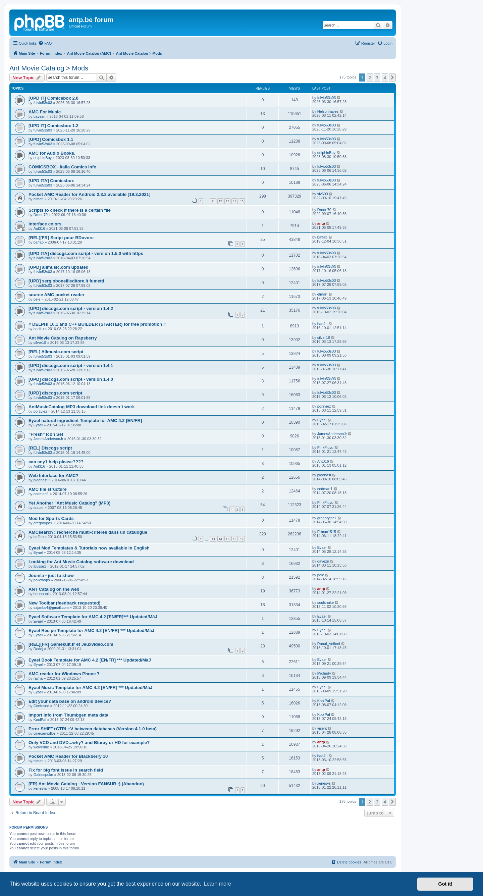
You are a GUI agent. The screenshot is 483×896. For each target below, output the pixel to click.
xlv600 (322, 194)
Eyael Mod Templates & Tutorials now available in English (89, 547)
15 (242, 201)
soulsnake (325, 602)
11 (213, 201)
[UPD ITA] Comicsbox (51, 180)
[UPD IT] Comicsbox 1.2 (53, 125)
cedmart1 (41, 494)
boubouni (41, 594)
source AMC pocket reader (57, 294)
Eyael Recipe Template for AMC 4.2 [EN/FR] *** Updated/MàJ (91, 630)
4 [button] (385, 77)
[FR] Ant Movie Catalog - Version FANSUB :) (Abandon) (86, 783)
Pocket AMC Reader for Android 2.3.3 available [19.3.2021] (89, 194)
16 (234, 539)
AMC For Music (45, 111)
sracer (39, 508)
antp (321, 223)
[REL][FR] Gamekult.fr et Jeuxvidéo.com (71, 644)
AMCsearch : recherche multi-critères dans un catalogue (88, 532)
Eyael (38, 425)
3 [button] (377, 77)
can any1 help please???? (56, 461)
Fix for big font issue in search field (66, 770)
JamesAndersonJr (48, 439)
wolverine (41, 747)
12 (220, 201)
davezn (39, 116)
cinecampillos (45, 733)
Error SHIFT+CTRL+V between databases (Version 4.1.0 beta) (93, 728)
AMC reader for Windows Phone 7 (64, 673)
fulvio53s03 (43, 103)
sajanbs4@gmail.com (51, 607)
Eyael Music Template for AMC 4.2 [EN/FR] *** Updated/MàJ (90, 687)
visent (322, 728)
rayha (38, 678)
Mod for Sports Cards (51, 518)
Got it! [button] (445, 884)
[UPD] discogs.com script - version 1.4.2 (71, 308)
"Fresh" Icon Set (46, 434)
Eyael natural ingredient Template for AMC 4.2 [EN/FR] (85, 420)
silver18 (40, 342)
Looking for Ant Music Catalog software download (81, 561)
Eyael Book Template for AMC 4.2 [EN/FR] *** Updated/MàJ (90, 660)
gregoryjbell (43, 523)
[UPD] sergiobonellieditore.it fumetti (66, 280)
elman (39, 199)
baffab (39, 242)
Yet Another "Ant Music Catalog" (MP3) (69, 503)
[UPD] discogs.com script (55, 393)
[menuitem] (45, 43)
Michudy (324, 673)
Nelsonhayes (328, 111)
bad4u (39, 329)
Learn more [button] (217, 884)
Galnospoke (43, 775)
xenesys (40, 788)
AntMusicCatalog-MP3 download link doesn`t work (82, 406)
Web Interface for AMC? (53, 475)
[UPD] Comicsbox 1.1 (51, 139)
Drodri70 (41, 215)
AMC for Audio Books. (52, 153)
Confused (41, 706)
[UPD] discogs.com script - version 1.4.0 (71, 379)
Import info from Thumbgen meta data (68, 715)
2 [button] (370, 77)
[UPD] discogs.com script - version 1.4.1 (71, 365)
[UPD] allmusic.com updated (59, 267)
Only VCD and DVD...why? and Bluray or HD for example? (89, 742)
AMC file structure (48, 489)
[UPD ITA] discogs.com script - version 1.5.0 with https (86, 253)
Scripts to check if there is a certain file (70, 210)
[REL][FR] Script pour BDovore (61, 237)
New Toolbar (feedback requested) (64, 602)
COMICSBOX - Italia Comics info (62, 166)
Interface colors (45, 223)
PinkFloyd (325, 447)
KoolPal (323, 701)
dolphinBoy (43, 158)
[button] (392, 77)
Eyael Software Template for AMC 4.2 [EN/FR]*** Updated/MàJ (93, 616)
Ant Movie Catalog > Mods (48, 68)
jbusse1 (40, 566)
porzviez (40, 411)
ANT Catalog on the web (54, 589)
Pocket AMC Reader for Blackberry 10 (68, 756)
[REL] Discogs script (50, 448)
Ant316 (39, 228)
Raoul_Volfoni (328, 644)
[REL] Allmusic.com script (56, 351)
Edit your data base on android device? (70, 701)
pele (37, 299)
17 (242, 539)
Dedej (38, 649)
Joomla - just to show (51, 575)
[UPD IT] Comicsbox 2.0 (53, 98)
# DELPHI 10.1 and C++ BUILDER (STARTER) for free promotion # (97, 324)
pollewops (42, 580)
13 (227, 201)
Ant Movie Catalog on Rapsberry (63, 337)
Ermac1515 (326, 532)
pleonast (41, 480)
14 (234, 201)
